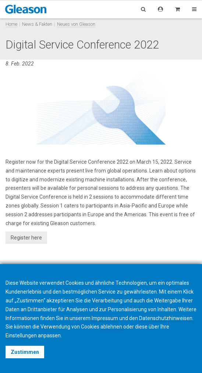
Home (11, 24)
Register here (26, 238)
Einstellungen (21, 335)
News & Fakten (37, 24)
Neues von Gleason (76, 24)
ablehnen (111, 327)
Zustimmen (25, 352)
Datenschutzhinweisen (165, 318)
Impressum (105, 318)
